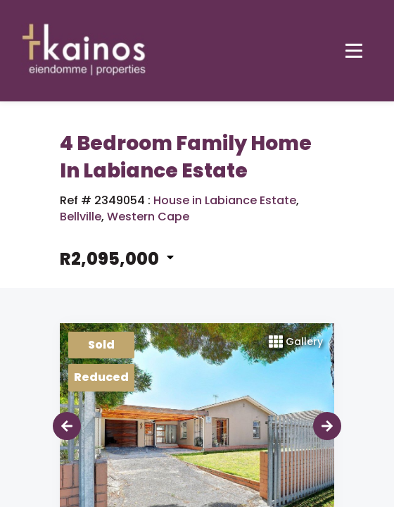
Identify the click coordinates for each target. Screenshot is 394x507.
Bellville (80, 217)
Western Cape (148, 217)
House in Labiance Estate (224, 200)
